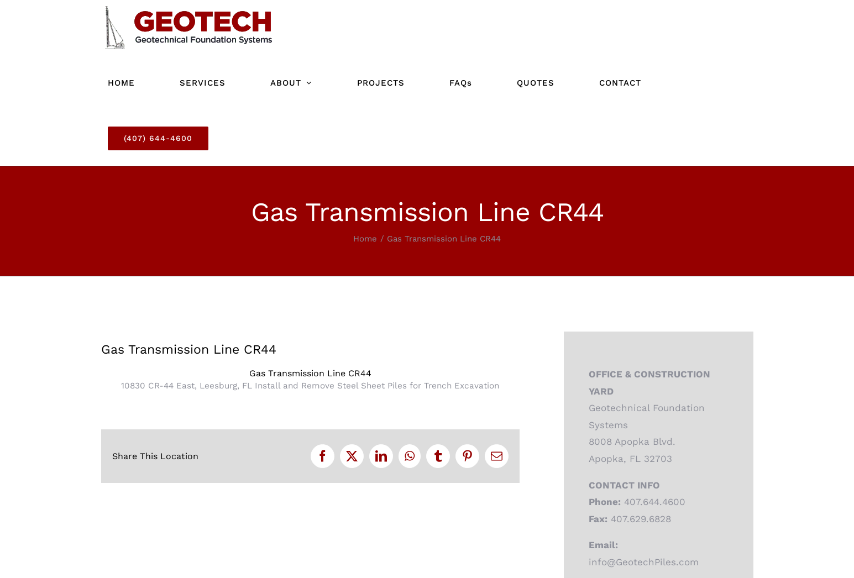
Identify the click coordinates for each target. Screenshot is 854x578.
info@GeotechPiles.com (644, 562)
